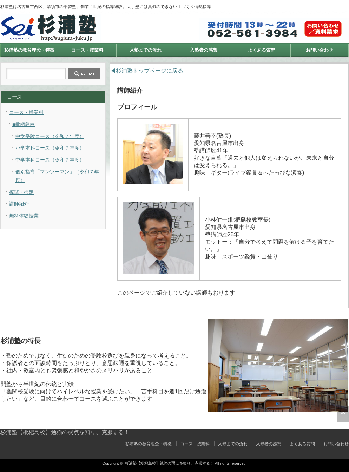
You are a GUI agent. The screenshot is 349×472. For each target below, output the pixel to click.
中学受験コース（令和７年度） (49, 136)
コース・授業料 (87, 50)
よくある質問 (261, 50)
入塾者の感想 (203, 50)
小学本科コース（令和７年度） (49, 148)
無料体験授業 (24, 215)
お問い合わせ (319, 50)
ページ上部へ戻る (343, 414)
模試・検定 (21, 192)
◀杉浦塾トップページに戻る (146, 71)
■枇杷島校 (23, 124)
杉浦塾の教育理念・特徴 (29, 50)
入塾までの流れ (146, 50)
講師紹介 (19, 203)
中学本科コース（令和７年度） (49, 160)
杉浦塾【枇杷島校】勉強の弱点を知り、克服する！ (65, 432)
